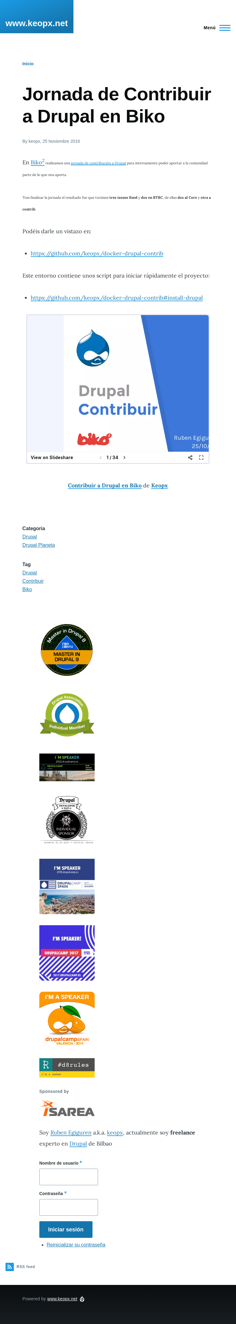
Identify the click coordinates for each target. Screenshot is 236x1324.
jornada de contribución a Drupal (98, 163)
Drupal (29, 536)
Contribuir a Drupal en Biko (105, 485)
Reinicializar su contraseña (76, 1244)
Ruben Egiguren (71, 1132)
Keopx (159, 485)
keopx (115, 1132)
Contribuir (33, 581)
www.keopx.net (37, 23)
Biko (38, 162)
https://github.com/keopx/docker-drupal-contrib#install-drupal (117, 297)
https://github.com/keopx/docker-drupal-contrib (97, 253)
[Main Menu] (215, 27)
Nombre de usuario (59, 1163)
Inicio (28, 63)
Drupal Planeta (38, 545)
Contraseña (51, 1193)
